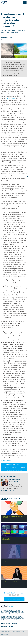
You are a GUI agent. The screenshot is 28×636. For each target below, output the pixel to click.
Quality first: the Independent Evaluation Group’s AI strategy (13, 560)
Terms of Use (9, 633)
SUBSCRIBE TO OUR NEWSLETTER (15, 599)
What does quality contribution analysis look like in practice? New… (13, 517)
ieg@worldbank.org (7, 626)
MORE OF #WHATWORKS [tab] (15, 498)
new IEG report (10, 98)
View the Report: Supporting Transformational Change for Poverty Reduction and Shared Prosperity (14, 467)
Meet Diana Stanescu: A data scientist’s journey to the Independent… (13, 582)
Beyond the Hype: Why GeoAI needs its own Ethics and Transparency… (13, 538)
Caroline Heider (8, 37)
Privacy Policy (17, 633)
